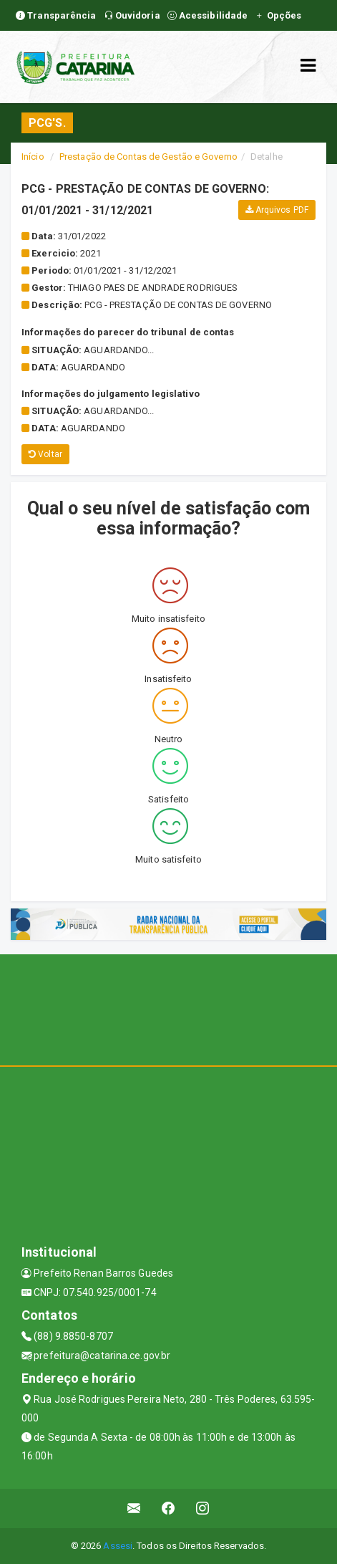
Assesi (117, 1545)
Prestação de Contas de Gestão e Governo (148, 156)
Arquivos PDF (276, 210)
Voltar (45, 454)
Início (32, 156)
